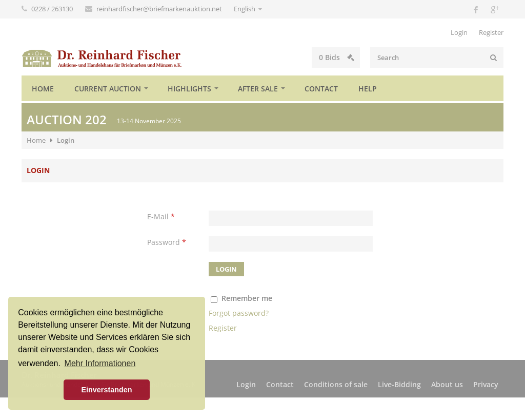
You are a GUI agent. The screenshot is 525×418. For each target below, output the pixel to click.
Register (491, 32)
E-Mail (161, 216)
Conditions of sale (336, 384)
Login (459, 32)
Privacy (485, 384)
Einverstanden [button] (106, 390)
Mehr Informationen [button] (100, 363)
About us (447, 384)
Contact (321, 88)
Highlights (189, 88)
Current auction (107, 88)
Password (166, 242)
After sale (258, 88)
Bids (336, 57)
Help (367, 88)
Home (43, 88)
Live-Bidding (399, 384)
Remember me (246, 298)
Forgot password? (239, 313)
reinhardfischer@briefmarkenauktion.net (160, 8)
